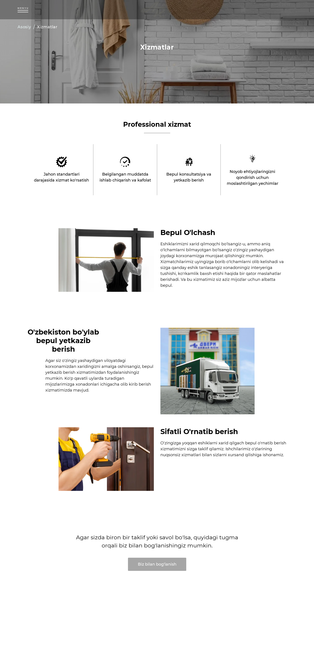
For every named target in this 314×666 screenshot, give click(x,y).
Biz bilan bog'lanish (157, 564)
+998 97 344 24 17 (274, 5)
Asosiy (24, 27)
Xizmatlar (47, 27)
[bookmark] (243, 10)
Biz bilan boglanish (275, 13)
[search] (229, 9)
